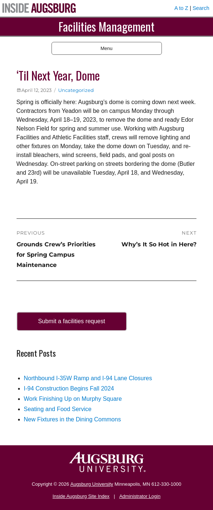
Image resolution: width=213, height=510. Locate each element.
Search (200, 8)
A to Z (181, 8)
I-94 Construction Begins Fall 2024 (69, 388)
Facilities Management (106, 26)
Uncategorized (76, 90)
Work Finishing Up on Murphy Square (73, 399)
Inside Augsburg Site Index (81, 496)
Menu (106, 48)
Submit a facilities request (71, 321)
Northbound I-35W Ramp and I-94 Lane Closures (88, 378)
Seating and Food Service (58, 409)
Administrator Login (139, 496)
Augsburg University (91, 484)
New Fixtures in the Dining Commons (72, 419)
